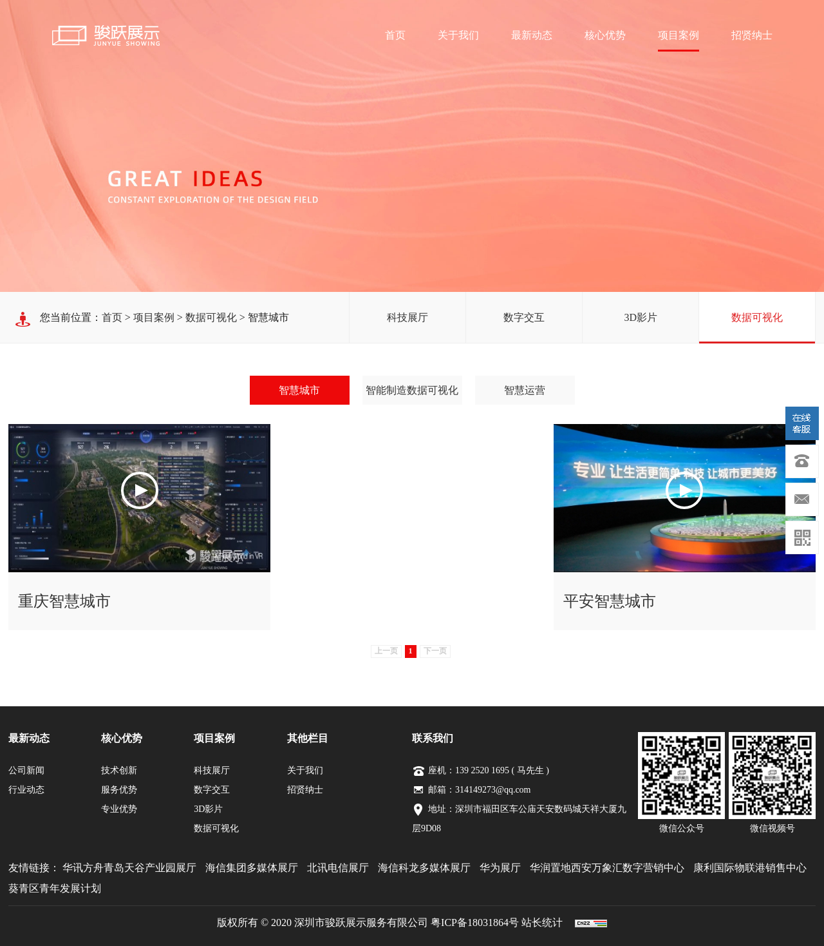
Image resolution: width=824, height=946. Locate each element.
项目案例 (678, 35)
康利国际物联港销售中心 (750, 867)
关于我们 (458, 35)
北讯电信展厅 (338, 867)
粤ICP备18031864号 (475, 922)
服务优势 (119, 790)
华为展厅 (500, 867)
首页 (395, 35)
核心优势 (605, 35)
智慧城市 (299, 390)
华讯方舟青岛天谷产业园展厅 (129, 867)
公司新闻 (26, 770)
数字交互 (524, 317)
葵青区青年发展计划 (54, 888)
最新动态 (531, 35)
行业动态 (26, 790)
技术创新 (119, 770)
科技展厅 (407, 317)
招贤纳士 (751, 35)
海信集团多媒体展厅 (251, 867)
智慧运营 (524, 390)
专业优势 (119, 809)
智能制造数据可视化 (412, 390)
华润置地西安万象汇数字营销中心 (607, 867)
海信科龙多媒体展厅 (424, 867)
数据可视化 (757, 317)
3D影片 (640, 317)
